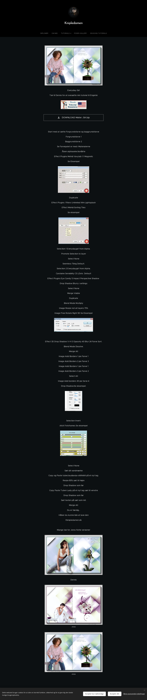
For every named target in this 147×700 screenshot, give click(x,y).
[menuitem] (45, 33)
